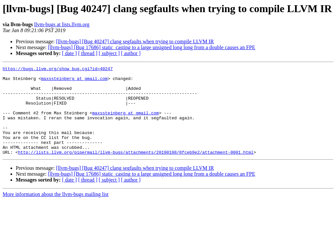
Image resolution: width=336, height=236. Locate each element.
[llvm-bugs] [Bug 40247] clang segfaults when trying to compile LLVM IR (135, 41)
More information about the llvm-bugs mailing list (56, 212)
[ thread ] (87, 53)
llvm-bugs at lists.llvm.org (62, 24)
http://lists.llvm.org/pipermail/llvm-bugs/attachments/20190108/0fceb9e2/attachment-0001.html (136, 170)
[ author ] (131, 53)
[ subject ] (109, 53)
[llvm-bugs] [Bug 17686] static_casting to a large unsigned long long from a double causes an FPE (151, 47)
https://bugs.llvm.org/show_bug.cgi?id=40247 (58, 69)
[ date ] (69, 53)
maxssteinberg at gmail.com (74, 81)
